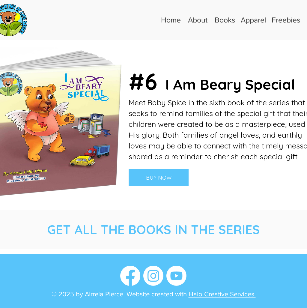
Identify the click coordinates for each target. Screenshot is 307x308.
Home (171, 20)
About (197, 20)
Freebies (286, 20)
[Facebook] (130, 276)
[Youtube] (176, 276)
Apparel (253, 20)
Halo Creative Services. (222, 294)
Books (225, 20)
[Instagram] (153, 276)
